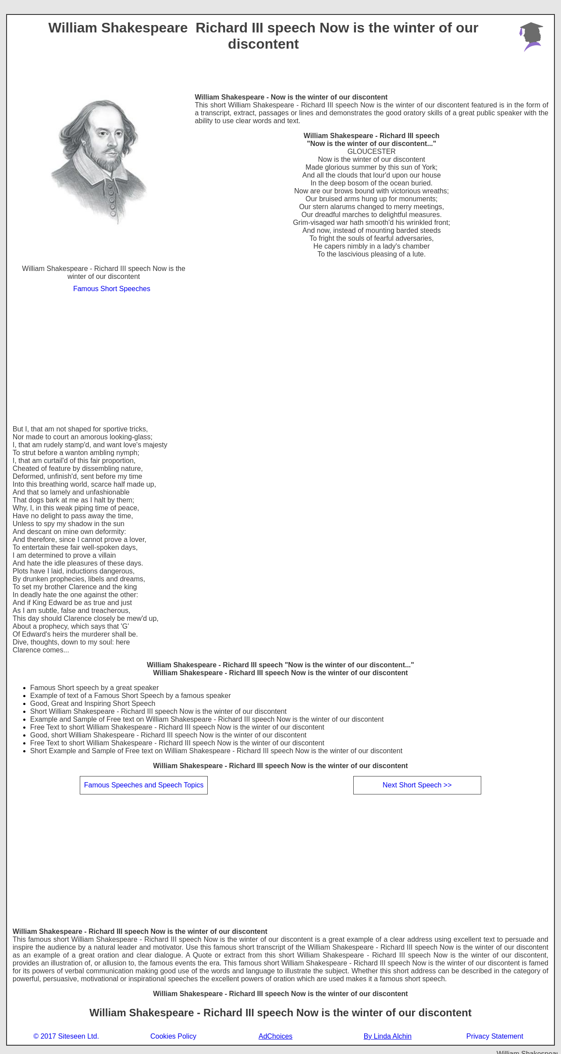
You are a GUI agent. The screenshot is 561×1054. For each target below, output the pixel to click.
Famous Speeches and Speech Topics (144, 785)
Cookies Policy (173, 1036)
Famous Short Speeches (111, 288)
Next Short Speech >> (417, 785)
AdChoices (275, 1036)
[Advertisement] (280, 359)
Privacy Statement (494, 1036)
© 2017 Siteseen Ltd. (66, 1036)
